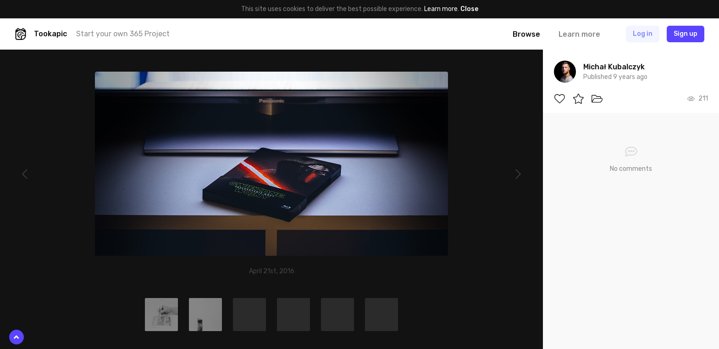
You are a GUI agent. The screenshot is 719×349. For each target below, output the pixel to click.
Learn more (441, 9)
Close (469, 9)
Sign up (685, 34)
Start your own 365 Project (123, 33)
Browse (526, 34)
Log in (643, 34)
